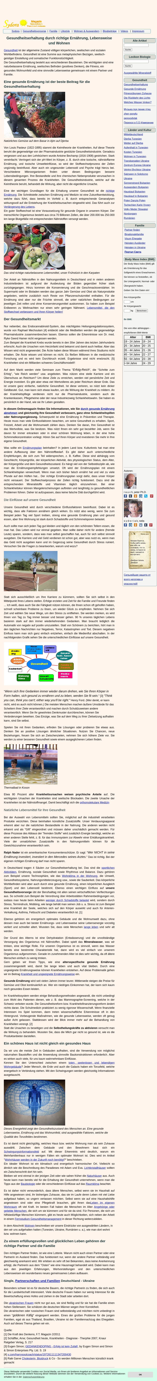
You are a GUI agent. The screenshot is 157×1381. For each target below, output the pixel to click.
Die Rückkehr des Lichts (137, 98)
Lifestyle (65, 31)
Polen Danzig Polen (135, 200)
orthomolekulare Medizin (94, 802)
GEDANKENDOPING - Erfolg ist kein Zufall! (51, 1346)
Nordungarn (130, 213)
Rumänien (129, 218)
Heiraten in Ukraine (135, 247)
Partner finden (132, 230)
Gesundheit (11, 50)
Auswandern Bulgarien (136, 187)
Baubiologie (28, 1183)
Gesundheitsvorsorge (34, 31)
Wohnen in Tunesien (135, 156)
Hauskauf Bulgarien (134, 191)
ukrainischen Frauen (21, 1302)
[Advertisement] (77, 8)
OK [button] (140, 1375)
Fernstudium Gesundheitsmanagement (38, 1219)
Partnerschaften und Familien (37, 1280)
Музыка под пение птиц (137, 109)
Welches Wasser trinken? (138, 102)
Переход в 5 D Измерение (138, 122)
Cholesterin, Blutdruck (35, 1358)
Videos (124, 31)
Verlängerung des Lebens (19, 206)
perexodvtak (130, 118)
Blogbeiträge (110, 31)
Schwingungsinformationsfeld (21, 1151)
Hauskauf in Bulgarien (136, 196)
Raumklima (92, 1183)
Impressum (138, 31)
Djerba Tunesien (133, 139)
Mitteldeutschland (133, 134)
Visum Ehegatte (133, 238)
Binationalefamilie (134, 234)
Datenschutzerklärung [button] (33, 1377)
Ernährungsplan (32, 447)
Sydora (15, 31)
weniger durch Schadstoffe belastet (67, 900)
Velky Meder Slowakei (136, 209)
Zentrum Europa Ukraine (137, 165)
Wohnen (29, 1225)
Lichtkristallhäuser (95, 1167)
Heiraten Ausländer (134, 243)
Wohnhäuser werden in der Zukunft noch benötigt (34, 1159)
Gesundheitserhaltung (136, 84)
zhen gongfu (130, 113)
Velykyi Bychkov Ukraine (137, 169)
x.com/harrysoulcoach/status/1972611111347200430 (39, 1354)
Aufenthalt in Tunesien (136, 147)
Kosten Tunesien (133, 152)
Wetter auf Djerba (133, 143)
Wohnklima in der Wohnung (79, 875)
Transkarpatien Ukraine (136, 161)
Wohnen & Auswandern (86, 31)
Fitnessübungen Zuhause (138, 93)
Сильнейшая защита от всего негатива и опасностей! (137, 579)
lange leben (91, 927)
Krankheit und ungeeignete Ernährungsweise (48, 974)
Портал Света (132, 252)
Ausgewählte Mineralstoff (137, 73)
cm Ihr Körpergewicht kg (136, 306)
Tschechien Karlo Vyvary (137, 205)
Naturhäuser (94, 1175)
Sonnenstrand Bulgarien (137, 183)
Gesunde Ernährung (135, 89)
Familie (53, 31)
